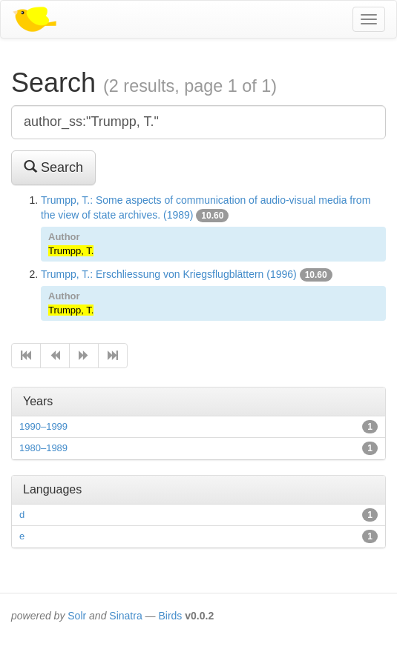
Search (53, 167)
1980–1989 (43, 447)
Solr (77, 616)
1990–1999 (43, 426)
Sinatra (125, 616)
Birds (170, 616)
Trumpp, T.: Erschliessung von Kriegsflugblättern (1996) (169, 274)
